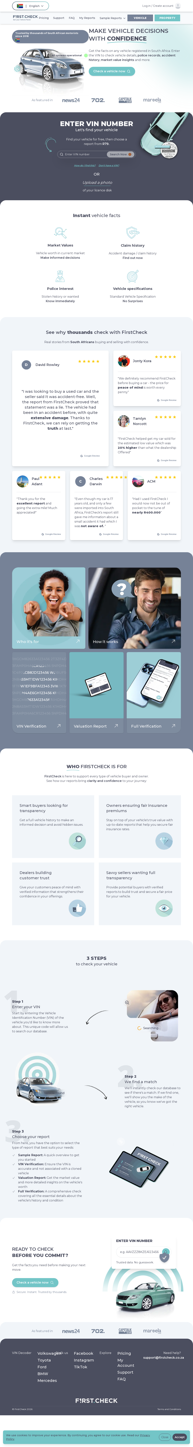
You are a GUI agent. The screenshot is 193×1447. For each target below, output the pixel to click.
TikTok (80, 1367)
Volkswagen (49, 1353)
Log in (146, 6)
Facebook (83, 1353)
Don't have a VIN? (109, 165)
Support (125, 1372)
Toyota (44, 1360)
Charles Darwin (96, 481)
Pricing (124, 1353)
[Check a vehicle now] (142, 1246)
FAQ (121, 1379)
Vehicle (140, 18)
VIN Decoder (21, 1353)
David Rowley (47, 365)
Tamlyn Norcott (140, 421)
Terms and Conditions (169, 1409)
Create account (163, 6)
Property (167, 18)
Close (164, 1437)
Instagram (84, 1360)
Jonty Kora (142, 361)
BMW (43, 1374)
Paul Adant (37, 481)
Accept (180, 1437)
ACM (151, 481)
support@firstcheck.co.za (163, 1357)
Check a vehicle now (112, 71)
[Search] (96, 154)
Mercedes (47, 1380)
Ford (42, 1367)
